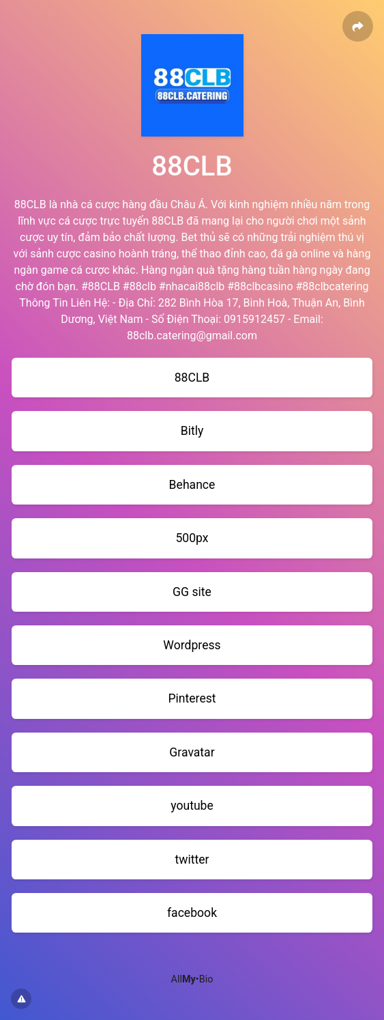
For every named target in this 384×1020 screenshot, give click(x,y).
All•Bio (192, 979)
